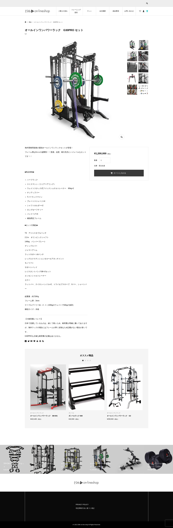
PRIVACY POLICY (82, 504)
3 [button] (87, 360)
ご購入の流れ (63, 11)
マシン (89, 11)
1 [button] (82, 360)
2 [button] (85, 360)
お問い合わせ (129, 11)
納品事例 (116, 11)
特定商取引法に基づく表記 (85, 508)
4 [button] (90, 360)
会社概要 (102, 11)
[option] (48, 392)
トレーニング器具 (76, 11)
